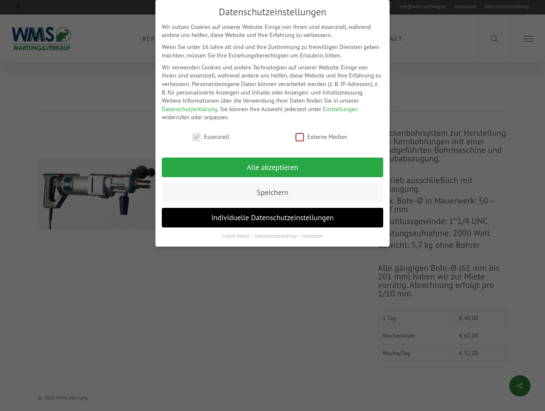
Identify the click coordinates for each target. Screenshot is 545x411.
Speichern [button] (272, 191)
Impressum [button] (312, 235)
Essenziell (210, 136)
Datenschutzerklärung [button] (276, 235)
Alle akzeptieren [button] (272, 166)
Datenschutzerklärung (190, 108)
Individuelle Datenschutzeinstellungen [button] (272, 216)
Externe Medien (321, 136)
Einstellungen (340, 108)
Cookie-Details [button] (236, 235)
